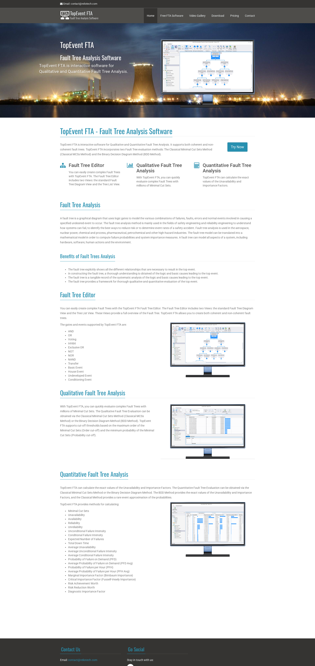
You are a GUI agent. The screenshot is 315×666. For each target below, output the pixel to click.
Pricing (234, 15)
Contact (250, 15)
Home (150, 15)
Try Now (237, 147)
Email (78, 4)
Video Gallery (197, 15)
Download (218, 15)
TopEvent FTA (84, 15)
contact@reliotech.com (82, 660)
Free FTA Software (171, 15)
